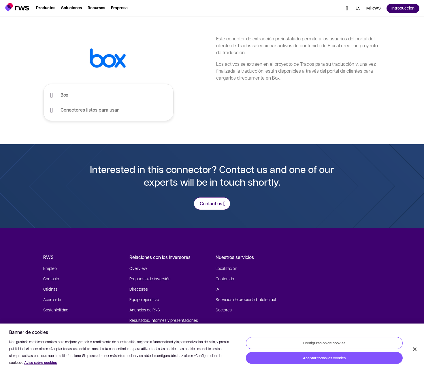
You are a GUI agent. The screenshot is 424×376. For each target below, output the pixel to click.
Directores (138, 289)
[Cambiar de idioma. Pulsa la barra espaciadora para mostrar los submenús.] (358, 8)
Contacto (51, 278)
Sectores (224, 309)
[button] (17, 7)
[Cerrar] (414, 349)
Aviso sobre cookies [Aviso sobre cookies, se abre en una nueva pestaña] (40, 362)
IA (217, 289)
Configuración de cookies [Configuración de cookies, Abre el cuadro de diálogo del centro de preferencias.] (324, 342)
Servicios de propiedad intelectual (246, 299)
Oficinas (50, 289)
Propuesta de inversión (150, 278)
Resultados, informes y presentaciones (163, 320)
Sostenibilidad (55, 309)
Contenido (225, 278)
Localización (226, 268)
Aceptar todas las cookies (324, 357)
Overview (138, 268)
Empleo (50, 268)
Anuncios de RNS (144, 309)
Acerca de (52, 299)
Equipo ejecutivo (144, 299)
